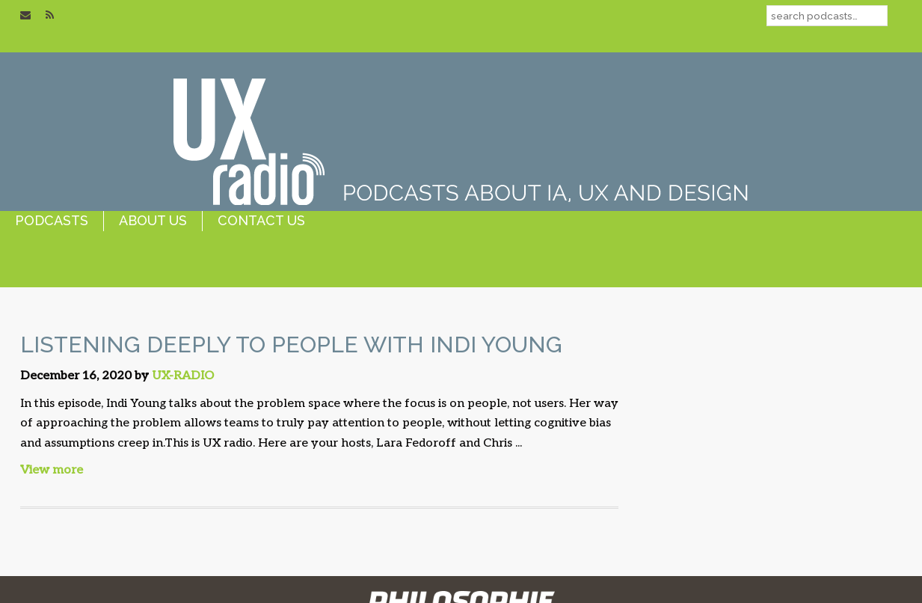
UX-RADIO (183, 376)
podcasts (51, 220)
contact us (261, 220)
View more (51, 470)
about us (153, 220)
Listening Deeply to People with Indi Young (291, 344)
